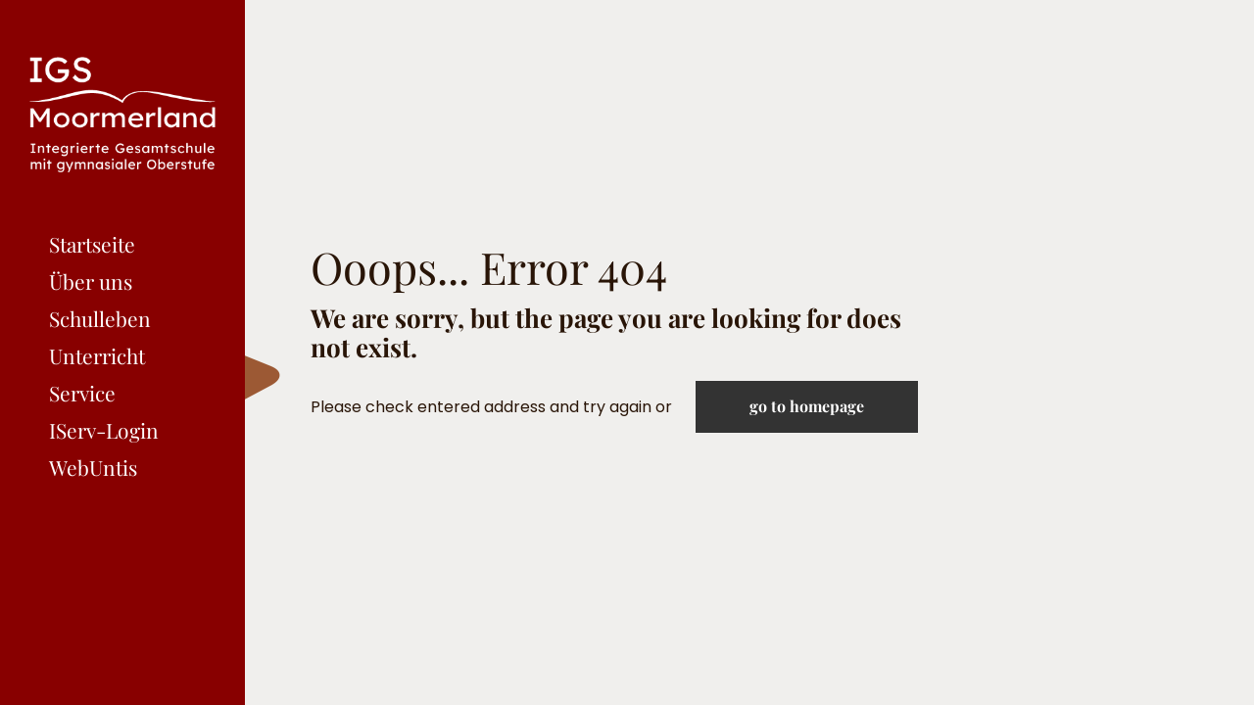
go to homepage (806, 406)
